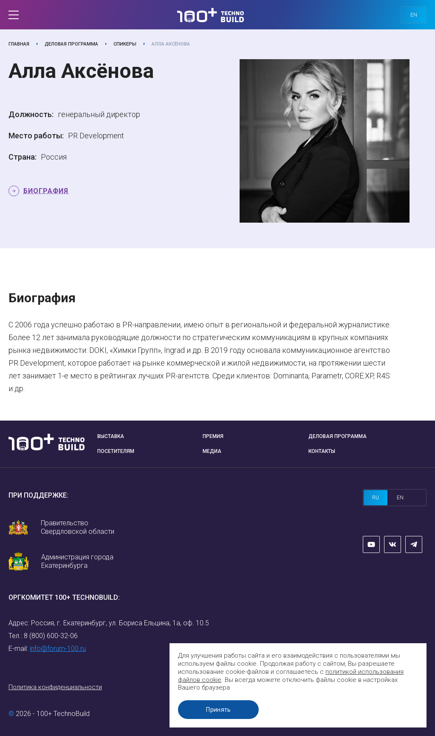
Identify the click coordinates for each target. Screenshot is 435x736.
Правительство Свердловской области (77, 527)
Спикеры (124, 44)
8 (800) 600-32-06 (51, 636)
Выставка (110, 436)
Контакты (321, 451)
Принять (220, 709)
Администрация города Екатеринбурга (77, 561)
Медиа (212, 451)
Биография (45, 191)
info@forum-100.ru (58, 648)
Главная (18, 44)
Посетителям (115, 451)
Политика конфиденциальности (55, 687)
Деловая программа (71, 44)
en (413, 15)
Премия (213, 436)
